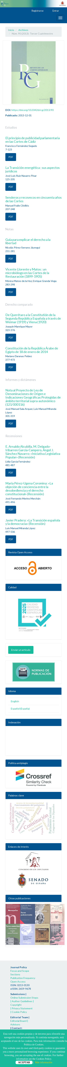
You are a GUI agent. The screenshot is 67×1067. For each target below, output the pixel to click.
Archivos (23, 29)
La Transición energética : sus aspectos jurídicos (32, 169)
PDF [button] (10, 156)
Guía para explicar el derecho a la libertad (27, 241)
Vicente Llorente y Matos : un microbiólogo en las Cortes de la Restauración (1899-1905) (27, 272)
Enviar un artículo (20, 649)
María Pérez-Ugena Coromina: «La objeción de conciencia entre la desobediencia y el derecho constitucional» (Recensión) (29, 488)
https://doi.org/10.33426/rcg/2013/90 (32, 109)
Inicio (11, 29)
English (15, 701)
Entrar (54, 11)
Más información (43, 1062)
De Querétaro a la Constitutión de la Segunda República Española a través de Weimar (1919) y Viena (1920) (33, 318)
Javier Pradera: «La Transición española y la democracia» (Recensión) (32, 522)
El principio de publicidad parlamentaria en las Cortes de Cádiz (32, 139)
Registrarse (35, 11)
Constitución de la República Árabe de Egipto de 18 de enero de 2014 (31, 350)
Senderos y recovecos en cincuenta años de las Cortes (33, 199)
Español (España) (20, 708)
